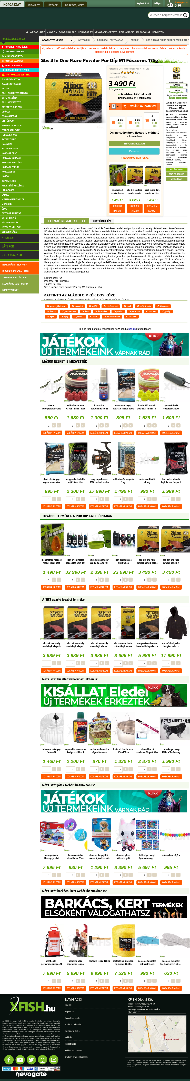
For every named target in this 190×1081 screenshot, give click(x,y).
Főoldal (68, 1005)
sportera (151, 311)
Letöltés (158, 32)
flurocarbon (101, 311)
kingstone (162, 306)
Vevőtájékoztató (106, 32)
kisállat (34, 5)
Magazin (52, 32)
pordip (166, 311)
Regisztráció (70, 1044)
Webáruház (37, 32)
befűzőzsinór (144, 306)
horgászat (12, 5)
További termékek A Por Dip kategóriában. (77, 516)
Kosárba (117, 208)
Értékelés (102, 221)
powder (118, 311)
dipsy (64, 316)
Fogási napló (67, 32)
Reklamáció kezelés (73, 1050)
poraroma (134, 311)
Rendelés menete (72, 1018)
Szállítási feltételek (73, 1024)
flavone (51, 311)
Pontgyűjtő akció (72, 1031)
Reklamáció (127, 32)
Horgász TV (85, 32)
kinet (127, 306)
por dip (132, 329)
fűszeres (131, 316)
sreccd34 (77, 306)
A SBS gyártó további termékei (63, 599)
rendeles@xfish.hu (141, 1006)
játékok (52, 5)
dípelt (50, 316)
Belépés (68, 1037)
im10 (93, 316)
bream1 (79, 316)
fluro (85, 311)
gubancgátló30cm (56, 306)
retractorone (69, 311)
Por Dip (145, 69)
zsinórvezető (110, 306)
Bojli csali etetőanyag (129, 69)
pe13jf (93, 306)
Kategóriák (84, 40)
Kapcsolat (143, 32)
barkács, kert (74, 5)
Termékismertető (66, 221)
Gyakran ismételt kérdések (76, 1057)
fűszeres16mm (112, 316)
